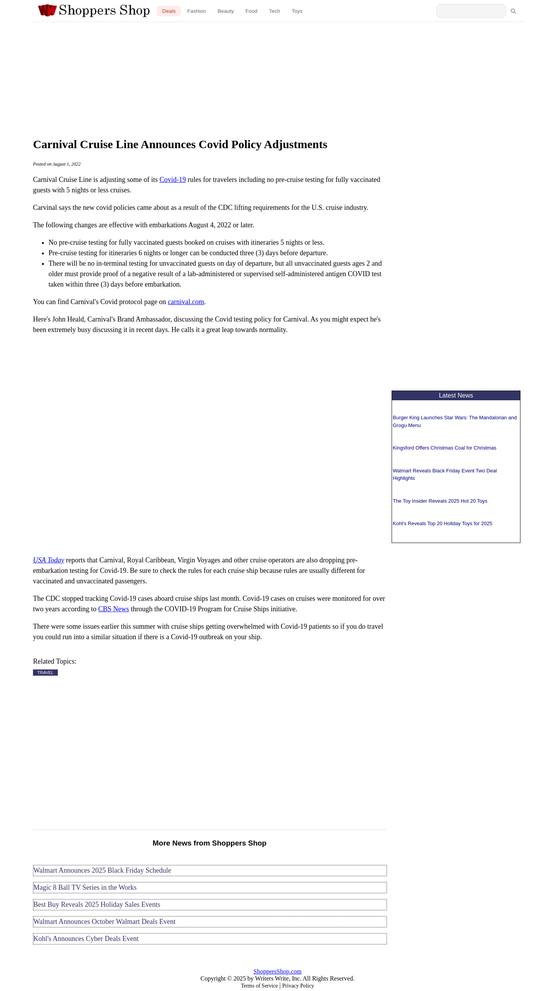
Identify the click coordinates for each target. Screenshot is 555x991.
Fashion (196, 11)
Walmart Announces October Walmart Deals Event (104, 921)
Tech (274, 11)
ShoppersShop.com (277, 971)
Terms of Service (259, 986)
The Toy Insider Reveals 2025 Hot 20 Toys (440, 501)
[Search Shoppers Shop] (471, 11)
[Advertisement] (277, 77)
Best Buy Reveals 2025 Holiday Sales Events (96, 904)
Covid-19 (173, 179)
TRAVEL (45, 672)
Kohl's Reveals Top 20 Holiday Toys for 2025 (442, 523)
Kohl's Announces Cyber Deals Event (86, 939)
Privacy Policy (298, 986)
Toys (297, 11)
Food (252, 11)
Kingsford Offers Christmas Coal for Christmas (444, 448)
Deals (169, 11)
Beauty (225, 11)
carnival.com (186, 302)
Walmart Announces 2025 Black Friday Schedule (102, 870)
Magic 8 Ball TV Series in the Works (85, 887)
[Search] (513, 11)
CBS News (113, 609)
